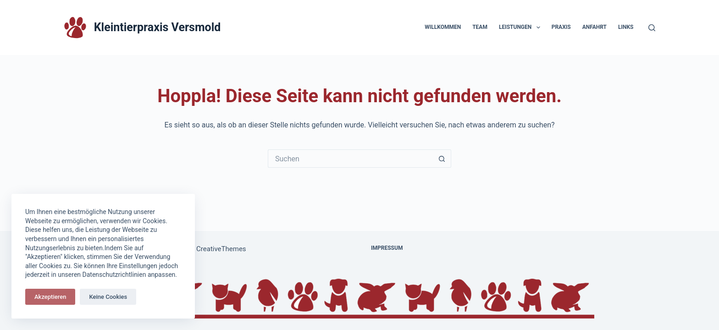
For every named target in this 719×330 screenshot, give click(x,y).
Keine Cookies (108, 296)
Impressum (387, 248)
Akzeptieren (50, 296)
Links (626, 27)
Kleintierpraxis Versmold (157, 27)
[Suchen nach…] (350, 158)
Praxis (561, 27)
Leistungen (521, 27)
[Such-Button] (442, 158)
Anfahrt (594, 27)
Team (479, 27)
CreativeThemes (221, 249)
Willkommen (443, 27)
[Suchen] (651, 27)
